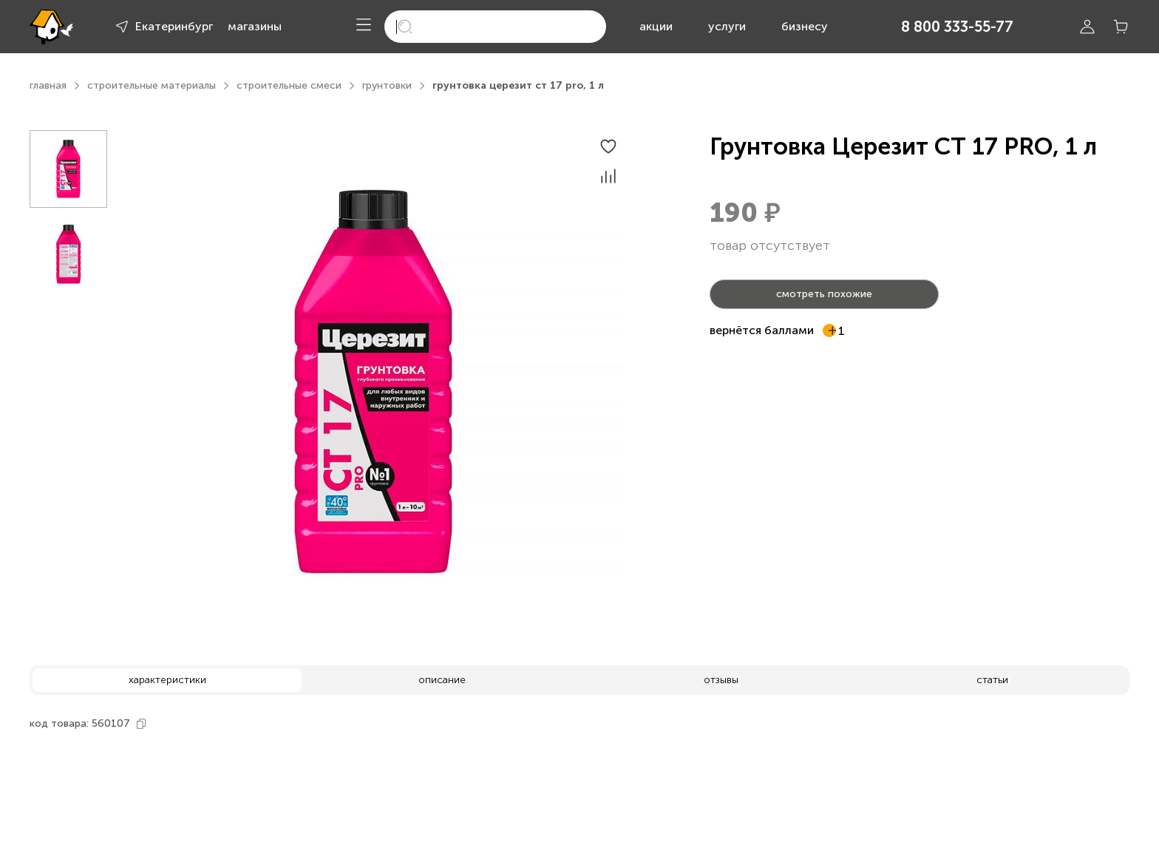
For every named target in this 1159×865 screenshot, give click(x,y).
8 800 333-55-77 (957, 26)
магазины (255, 26)
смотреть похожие (824, 294)
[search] (495, 26)
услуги (727, 26)
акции (656, 26)
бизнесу (804, 26)
